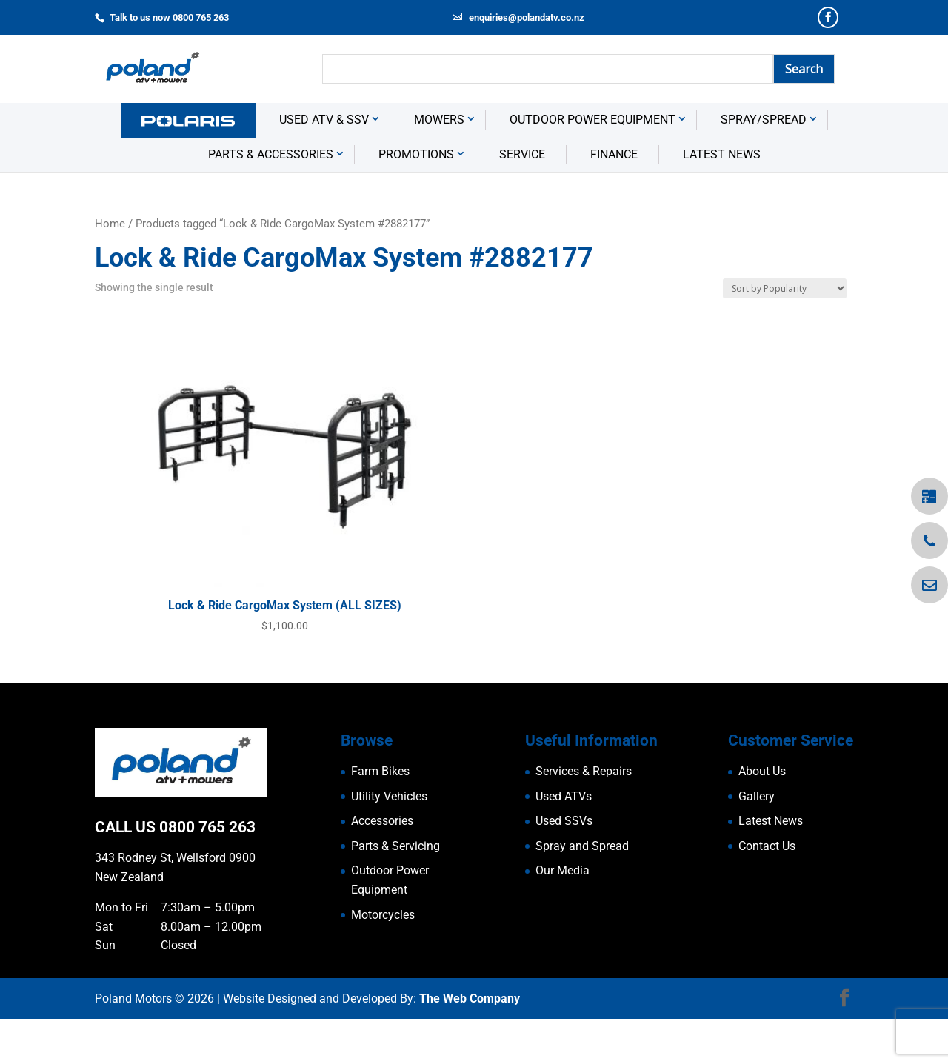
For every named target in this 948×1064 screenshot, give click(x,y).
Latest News (722, 199)
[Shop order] (785, 334)
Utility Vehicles (389, 841)
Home (110, 268)
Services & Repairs (583, 816)
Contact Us (766, 891)
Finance (614, 199)
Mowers (439, 165)
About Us (762, 816)
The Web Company (469, 1044)
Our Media (562, 916)
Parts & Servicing (395, 891)
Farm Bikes (380, 816)
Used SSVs (563, 866)
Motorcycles (383, 959)
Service (522, 199)
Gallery (756, 841)
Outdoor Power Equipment (592, 165)
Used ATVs (563, 841)
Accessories (382, 866)
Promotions (416, 199)
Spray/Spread (764, 165)
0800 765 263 (207, 872)
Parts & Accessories (270, 199)
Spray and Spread (582, 891)
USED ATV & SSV (324, 165)
